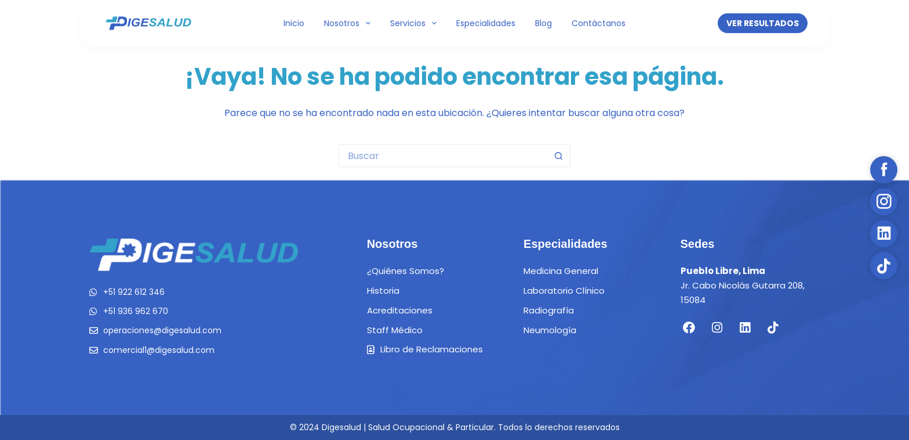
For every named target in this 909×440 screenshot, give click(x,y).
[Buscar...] (443, 155)
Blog (543, 23)
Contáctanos (599, 23)
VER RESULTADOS (762, 23)
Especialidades (485, 23)
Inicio (293, 23)
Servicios (415, 23)
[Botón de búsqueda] (558, 155)
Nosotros (349, 23)
